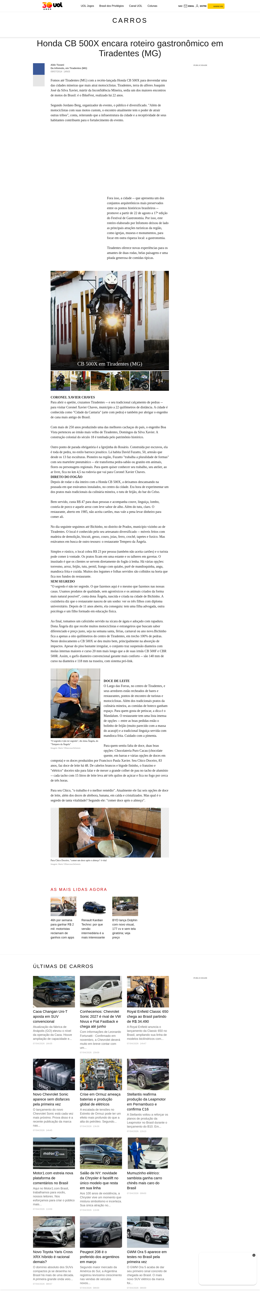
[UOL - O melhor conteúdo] (52, 6)
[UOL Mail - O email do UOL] (189, 6)
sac (180, 6)
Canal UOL (135, 5)
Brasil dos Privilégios (111, 5)
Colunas (152, 5)
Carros (130, 20)
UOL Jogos (87, 5)
